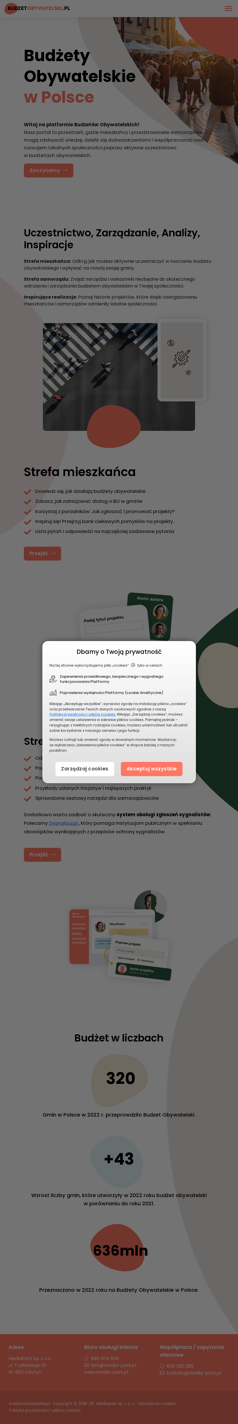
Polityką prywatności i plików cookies (82, 714)
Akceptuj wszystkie (152, 768)
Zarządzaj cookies (85, 768)
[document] (119, 712)
